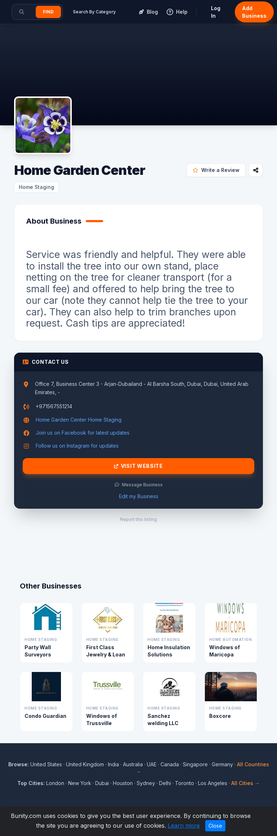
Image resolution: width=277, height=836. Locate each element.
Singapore (195, 764)
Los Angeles (212, 783)
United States (46, 764)
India (113, 764)
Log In (215, 12)
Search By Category (94, 11)
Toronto (184, 783)
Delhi (165, 783)
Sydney (146, 783)
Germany (222, 764)
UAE (152, 764)
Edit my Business (138, 496)
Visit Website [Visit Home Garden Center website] (138, 466)
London (55, 783)
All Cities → (245, 783)
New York (79, 783)
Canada (170, 764)
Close (215, 826)
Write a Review (216, 170)
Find (48, 11)
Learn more (184, 825)
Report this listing (138, 519)
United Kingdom (85, 764)
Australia (133, 764)
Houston (123, 783)
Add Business (254, 12)
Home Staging (36, 187)
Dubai (102, 783)
